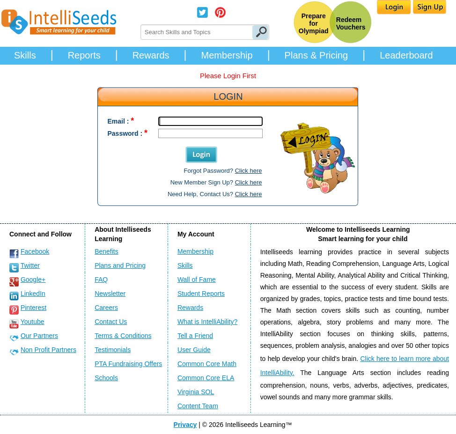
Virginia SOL (195, 392)
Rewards (150, 55)
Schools (106, 378)
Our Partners (39, 335)
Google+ (33, 279)
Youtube (32, 321)
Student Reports (201, 293)
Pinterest (33, 307)
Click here (248, 170)
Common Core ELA (205, 378)
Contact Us (111, 321)
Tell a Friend (195, 335)
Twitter (30, 265)
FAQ (101, 279)
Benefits (106, 251)
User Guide (194, 349)
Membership (227, 55)
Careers (106, 307)
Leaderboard (406, 55)
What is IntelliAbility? (207, 321)
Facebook (35, 251)
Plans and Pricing (120, 265)
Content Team (197, 406)
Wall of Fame (196, 279)
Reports (84, 55)
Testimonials (113, 349)
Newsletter (110, 293)
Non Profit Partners (48, 349)
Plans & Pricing (316, 55)
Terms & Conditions (123, 335)
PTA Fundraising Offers (128, 364)
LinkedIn (33, 293)
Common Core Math (206, 364)
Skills (25, 55)
